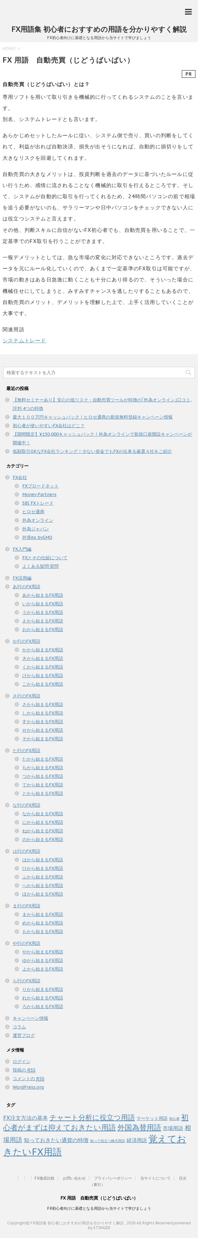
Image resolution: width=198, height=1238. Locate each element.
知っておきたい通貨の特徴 (56, 1140)
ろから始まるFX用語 (42, 1006)
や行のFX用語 (26, 943)
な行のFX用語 (26, 805)
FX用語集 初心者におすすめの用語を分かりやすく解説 (99, 29)
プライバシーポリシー (113, 1178)
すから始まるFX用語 (42, 721)
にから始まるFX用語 (42, 822)
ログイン (21, 1061)
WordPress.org (28, 1087)
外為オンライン (37, 520)
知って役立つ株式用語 (107, 1141)
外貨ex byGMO (37, 537)
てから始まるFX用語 (42, 785)
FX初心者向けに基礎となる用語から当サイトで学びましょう (99, 1208)
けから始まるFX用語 (42, 675)
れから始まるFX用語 (42, 998)
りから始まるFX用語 (42, 989)
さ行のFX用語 (26, 696)
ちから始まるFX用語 (42, 767)
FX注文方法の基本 (25, 1117)
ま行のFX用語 (26, 906)
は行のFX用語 (26, 851)
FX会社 (20, 477)
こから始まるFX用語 (42, 684)
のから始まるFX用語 (42, 839)
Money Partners (39, 494)
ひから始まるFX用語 (42, 868)
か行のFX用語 (26, 641)
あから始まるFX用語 (42, 595)
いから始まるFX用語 (42, 604)
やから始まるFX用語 (42, 952)
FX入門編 (22, 549)
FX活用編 (22, 578)
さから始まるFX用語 (42, 704)
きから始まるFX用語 (42, 658)
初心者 (174, 1118)
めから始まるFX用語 (42, 923)
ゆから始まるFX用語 (42, 960)
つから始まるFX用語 (42, 776)
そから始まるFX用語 (42, 739)
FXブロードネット (40, 486)
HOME (9, 48)
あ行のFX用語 (26, 586)
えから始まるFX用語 (42, 621)
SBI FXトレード (38, 503)
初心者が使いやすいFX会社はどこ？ (49, 425)
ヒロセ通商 (33, 512)
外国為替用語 (139, 1127)
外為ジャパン (35, 529)
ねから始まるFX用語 (42, 831)
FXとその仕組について (45, 558)
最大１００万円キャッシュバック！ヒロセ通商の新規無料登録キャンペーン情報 (93, 417)
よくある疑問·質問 (40, 566)
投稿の (24, 1070)
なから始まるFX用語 (42, 814)
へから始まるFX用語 (42, 885)
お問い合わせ (74, 1178)
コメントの (28, 1079)
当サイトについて (155, 1178)
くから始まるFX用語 (42, 667)
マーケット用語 (152, 1118)
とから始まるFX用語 (42, 793)
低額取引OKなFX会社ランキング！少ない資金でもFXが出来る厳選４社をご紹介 (92, 451)
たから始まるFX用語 (42, 759)
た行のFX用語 (26, 750)
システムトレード (24, 340)
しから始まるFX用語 (42, 713)
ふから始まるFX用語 (42, 877)
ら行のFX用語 (26, 981)
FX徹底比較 (45, 1178)
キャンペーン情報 (30, 1018)
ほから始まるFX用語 (42, 894)
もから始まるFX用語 (42, 931)
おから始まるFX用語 (42, 629)
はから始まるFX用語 (42, 860)
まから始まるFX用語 (42, 914)
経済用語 (137, 1140)
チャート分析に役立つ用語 (92, 1117)
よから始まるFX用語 (42, 969)
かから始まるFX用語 (42, 650)
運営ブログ (24, 1035)
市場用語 (173, 1128)
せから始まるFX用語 (42, 730)
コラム (19, 1027)
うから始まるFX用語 (42, 612)
